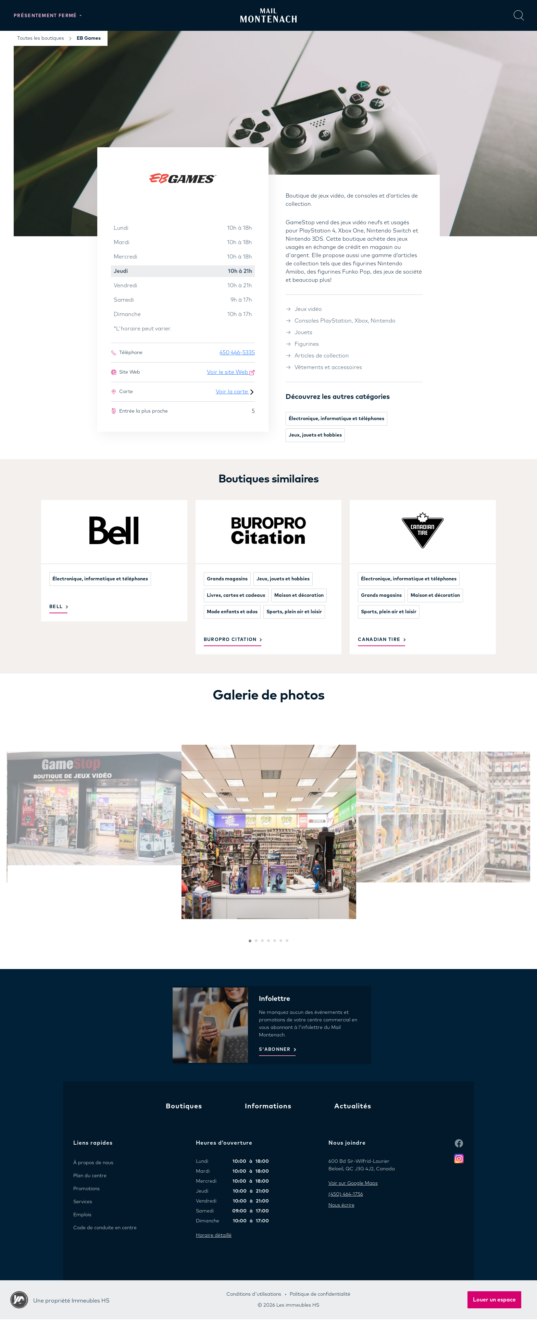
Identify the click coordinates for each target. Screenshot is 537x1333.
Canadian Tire (379, 640)
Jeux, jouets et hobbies (315, 435)
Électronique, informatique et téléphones (336, 418)
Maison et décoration (299, 595)
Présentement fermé (46, 16)
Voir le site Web (231, 372)
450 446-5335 (237, 352)
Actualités (352, 1106)
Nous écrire (341, 1205)
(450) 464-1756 (345, 1194)
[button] (250, 941)
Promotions (86, 1188)
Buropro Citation (230, 640)
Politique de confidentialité (320, 1294)
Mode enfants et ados (232, 611)
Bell (56, 607)
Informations (268, 1106)
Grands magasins (227, 579)
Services (82, 1201)
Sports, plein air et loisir (294, 611)
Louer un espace (494, 1300)
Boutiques (184, 1106)
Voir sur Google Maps (353, 1183)
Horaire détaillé (214, 1235)
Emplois (82, 1214)
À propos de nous (93, 1162)
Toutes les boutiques (40, 38)
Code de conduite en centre (105, 1227)
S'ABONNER (275, 1049)
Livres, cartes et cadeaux (236, 595)
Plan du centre (90, 1175)
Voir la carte (235, 392)
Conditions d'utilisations (253, 1294)
